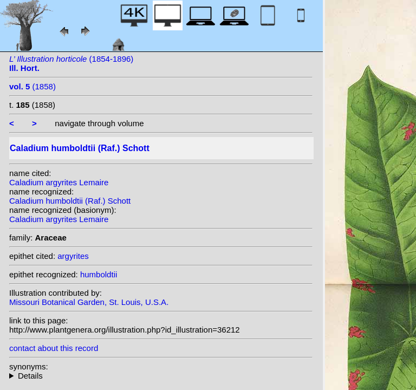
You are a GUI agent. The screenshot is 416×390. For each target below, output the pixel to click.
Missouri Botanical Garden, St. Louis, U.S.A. (88, 302)
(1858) (32, 86)
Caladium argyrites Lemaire (58, 182)
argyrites (73, 256)
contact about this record (53, 348)
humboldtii (98, 274)
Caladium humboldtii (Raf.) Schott (70, 200)
